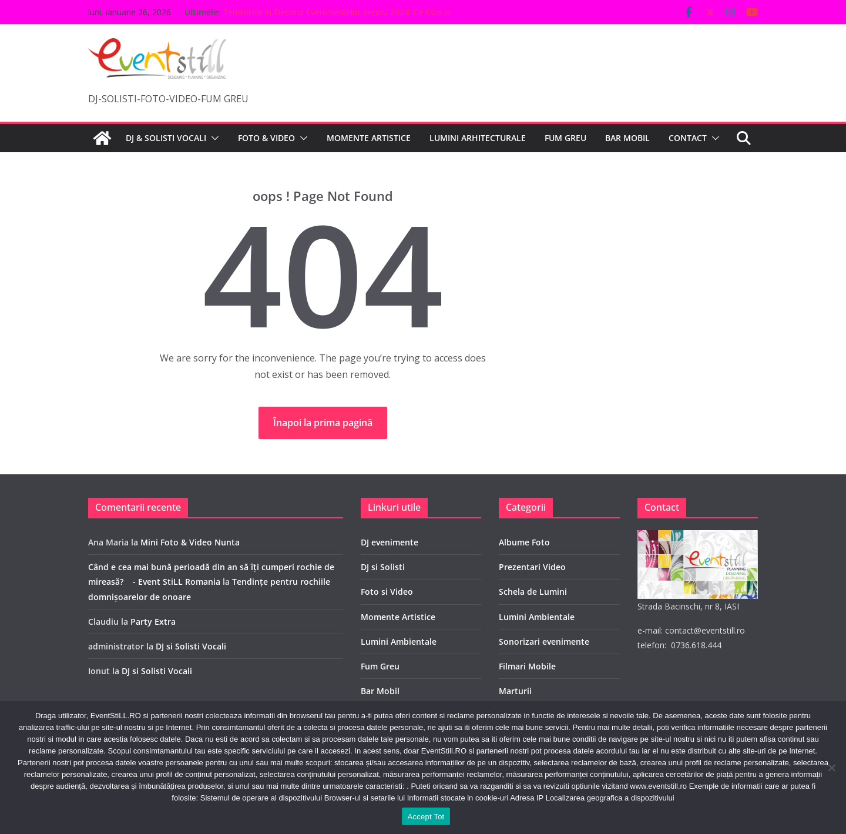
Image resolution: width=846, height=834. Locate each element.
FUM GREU (565, 137)
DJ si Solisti (383, 566)
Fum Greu (380, 666)
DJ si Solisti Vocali (191, 646)
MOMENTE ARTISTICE (369, 137)
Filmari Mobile (527, 666)
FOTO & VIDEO (266, 137)
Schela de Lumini (533, 591)
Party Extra (153, 621)
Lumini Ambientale (399, 641)
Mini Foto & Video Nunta (190, 542)
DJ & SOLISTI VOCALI (166, 137)
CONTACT (688, 137)
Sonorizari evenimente (544, 641)
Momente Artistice (398, 616)
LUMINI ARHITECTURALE (477, 137)
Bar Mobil (380, 690)
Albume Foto (524, 542)
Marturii (515, 690)
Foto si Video (387, 591)
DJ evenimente (389, 542)
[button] (212, 138)
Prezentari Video (532, 566)
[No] (831, 767)
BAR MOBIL (627, 137)
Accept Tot (426, 816)
